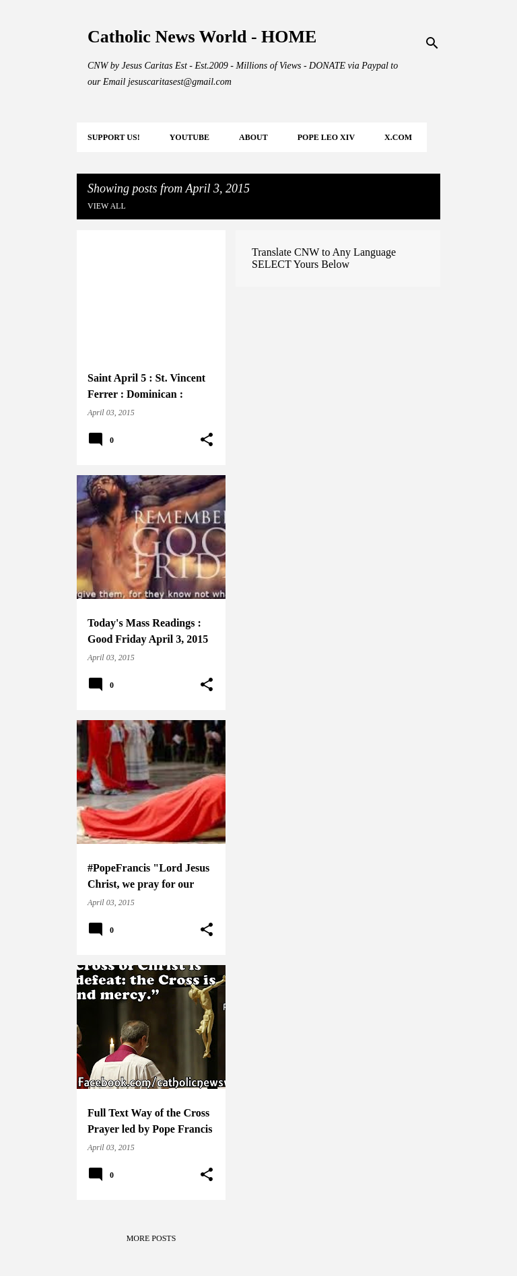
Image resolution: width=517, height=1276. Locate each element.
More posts (151, 1238)
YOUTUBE (189, 137)
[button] (207, 440)
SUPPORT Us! (114, 137)
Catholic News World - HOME (202, 36)
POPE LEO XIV (326, 137)
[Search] (432, 43)
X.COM (398, 137)
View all (107, 206)
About (253, 137)
